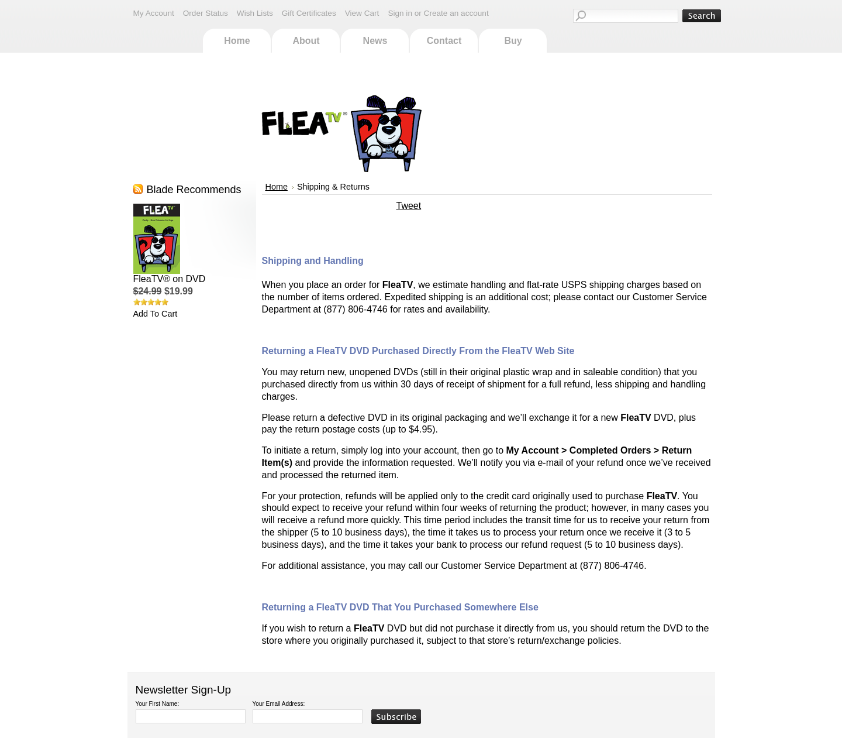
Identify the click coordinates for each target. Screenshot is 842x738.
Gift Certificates (309, 13)
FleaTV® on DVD (169, 279)
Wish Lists (255, 13)
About (305, 41)
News (375, 41)
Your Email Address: (279, 704)
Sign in (400, 13)
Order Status (205, 13)
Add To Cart (155, 313)
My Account (153, 13)
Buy (513, 41)
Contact (444, 41)
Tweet (409, 206)
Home (237, 41)
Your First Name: (158, 704)
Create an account (456, 13)
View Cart (362, 13)
